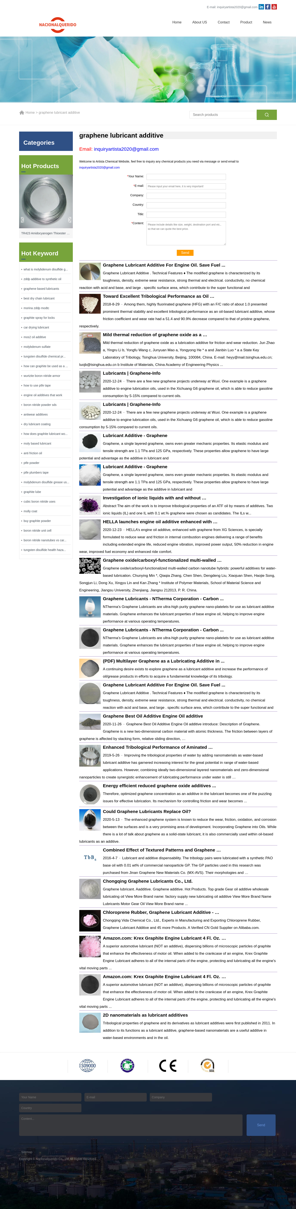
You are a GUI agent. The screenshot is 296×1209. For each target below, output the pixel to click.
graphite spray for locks (39, 317)
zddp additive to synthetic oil (42, 279)
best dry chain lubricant (39, 298)
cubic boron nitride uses (39, 501)
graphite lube (32, 492)
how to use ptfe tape (37, 385)
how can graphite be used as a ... (46, 366)
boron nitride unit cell (37, 530)
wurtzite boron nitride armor (42, 375)
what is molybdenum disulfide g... (46, 269)
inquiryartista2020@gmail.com (237, 7)
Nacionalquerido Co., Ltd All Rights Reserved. (66, 1159)
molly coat (30, 511)
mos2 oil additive (35, 337)
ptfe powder (31, 463)
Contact (224, 22)
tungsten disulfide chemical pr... (45, 356)
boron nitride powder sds (40, 405)
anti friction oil (33, 453)
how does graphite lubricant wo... (46, 434)
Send (185, 253)
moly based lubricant (37, 443)
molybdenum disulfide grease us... (46, 482)
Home (177, 22)
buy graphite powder (37, 521)
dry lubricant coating (37, 424)
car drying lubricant (36, 327)
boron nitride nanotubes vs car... (45, 540)
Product (246, 22)
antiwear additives (36, 414)
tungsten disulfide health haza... (45, 550)
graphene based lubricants (41, 288)
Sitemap (26, 1152)
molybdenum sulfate (37, 346)
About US (199, 22)
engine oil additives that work (43, 395)
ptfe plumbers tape (36, 472)
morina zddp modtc (36, 308)
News (267, 22)
